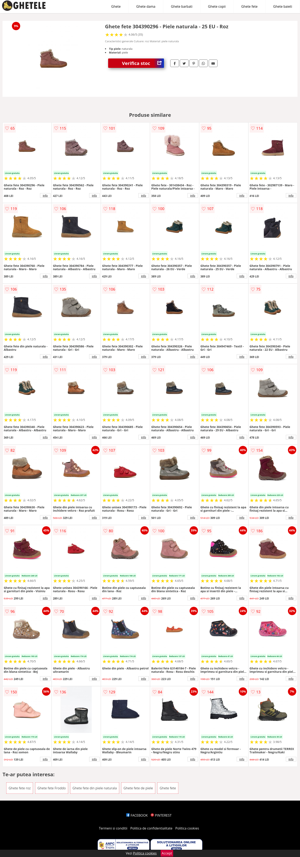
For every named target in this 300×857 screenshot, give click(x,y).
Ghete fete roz (20, 788)
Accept (167, 853)
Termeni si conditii (113, 828)
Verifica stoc (143, 63)
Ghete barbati (181, 6)
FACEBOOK (137, 815)
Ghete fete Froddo (52, 788)
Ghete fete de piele (138, 788)
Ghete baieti (282, 6)
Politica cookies (187, 828)
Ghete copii (217, 6)
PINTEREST (161, 815)
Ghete (116, 6)
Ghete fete (249, 6)
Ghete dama (145, 6)
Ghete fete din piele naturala (94, 788)
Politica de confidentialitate (151, 828)
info (45, 195)
